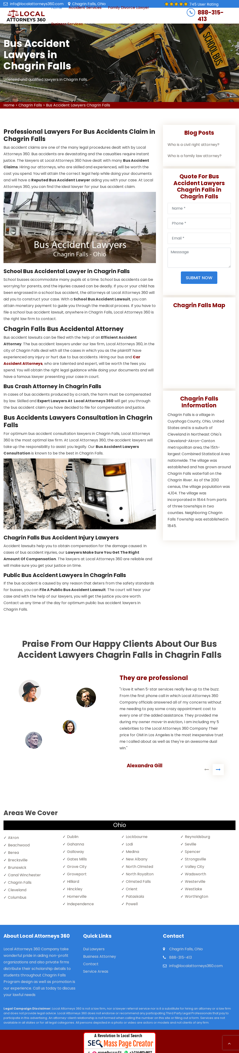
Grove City (77, 866)
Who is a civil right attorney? (193, 144)
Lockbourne (137, 836)
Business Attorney (99, 956)
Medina (132, 851)
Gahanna (75, 844)
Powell (132, 904)
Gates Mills (77, 859)
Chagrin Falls (30, 105)
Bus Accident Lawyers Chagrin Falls (78, 105)
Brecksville (18, 860)
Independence (80, 904)
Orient (131, 889)
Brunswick (17, 867)
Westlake (193, 889)
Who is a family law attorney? (194, 155)
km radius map (199, 347)
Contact (90, 964)
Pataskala (135, 896)
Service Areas (95, 971)
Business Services (67, 24)
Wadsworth (195, 874)
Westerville (195, 881)
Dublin (72, 836)
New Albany (137, 859)
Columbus (17, 897)
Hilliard (73, 881)
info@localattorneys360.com (36, 4)
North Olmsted (139, 866)
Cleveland (17, 890)
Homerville (77, 896)
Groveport (77, 874)
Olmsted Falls (138, 881)
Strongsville (195, 859)
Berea (13, 852)
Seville (190, 844)
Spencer (192, 851)
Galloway (75, 851)
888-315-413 (211, 15)
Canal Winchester (24, 875)
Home (9, 105)
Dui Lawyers (94, 949)
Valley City (194, 866)
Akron (13, 837)
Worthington (196, 896)
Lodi (129, 844)
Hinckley (74, 889)
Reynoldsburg (197, 836)
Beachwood (19, 845)
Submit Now (199, 278)
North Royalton (140, 874)
